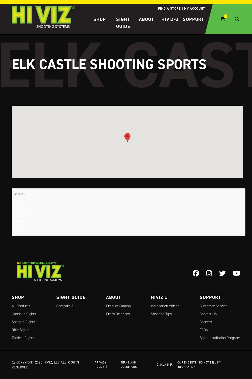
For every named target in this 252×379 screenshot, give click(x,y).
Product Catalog (118, 306)
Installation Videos (165, 306)
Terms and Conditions (129, 364)
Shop (99, 19)
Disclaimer (165, 364)
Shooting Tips (161, 314)
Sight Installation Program (220, 338)
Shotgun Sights (23, 322)
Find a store (169, 8)
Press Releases (118, 314)
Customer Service (213, 306)
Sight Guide (71, 297)
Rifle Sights (20, 330)
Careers (206, 322)
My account (194, 8)
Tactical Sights (23, 338)
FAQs (204, 330)
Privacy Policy (100, 364)
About (146, 19)
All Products (21, 306)
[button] (127, 137)
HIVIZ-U (170, 19)
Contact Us (208, 314)
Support (193, 19)
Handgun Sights (24, 314)
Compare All (65, 306)
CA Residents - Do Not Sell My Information (199, 364)
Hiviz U (159, 297)
